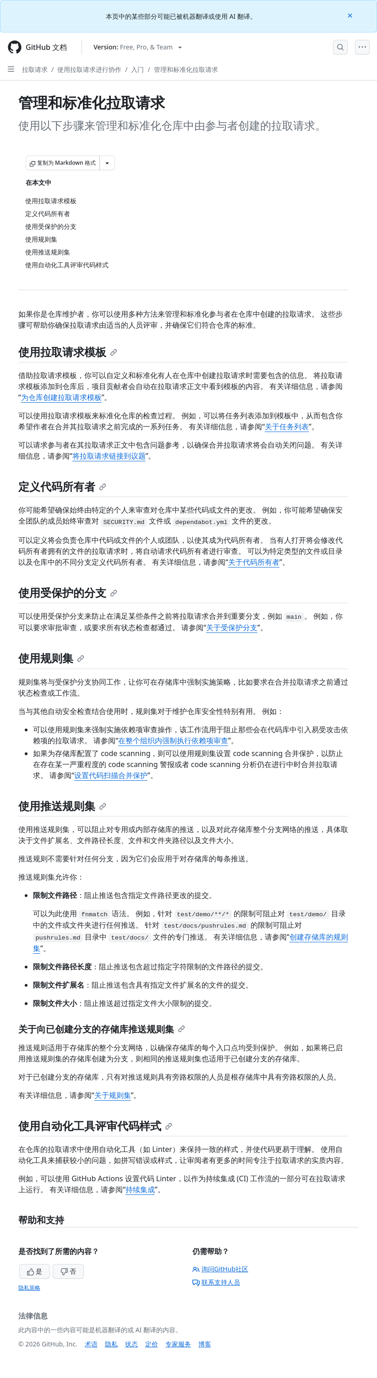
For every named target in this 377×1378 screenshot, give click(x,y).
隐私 (111, 1344)
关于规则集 (112, 1095)
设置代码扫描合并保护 (111, 775)
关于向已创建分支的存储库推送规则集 (101, 1029)
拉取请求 (35, 69)
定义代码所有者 (62, 486)
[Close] (351, 15)
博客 (204, 1344)
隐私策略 (29, 1288)
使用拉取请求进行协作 (89, 69)
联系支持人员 (216, 1282)
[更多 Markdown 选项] (107, 163)
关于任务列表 (287, 427)
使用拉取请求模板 (67, 351)
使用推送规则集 (62, 805)
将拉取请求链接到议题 (109, 456)
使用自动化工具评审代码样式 (95, 1125)
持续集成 (140, 1189)
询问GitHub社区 (220, 1269)
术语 (91, 1344)
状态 (131, 1344)
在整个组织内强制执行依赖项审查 (173, 740)
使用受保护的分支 (67, 592)
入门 (137, 69)
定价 (151, 1344)
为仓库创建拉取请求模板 (61, 397)
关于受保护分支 (231, 627)
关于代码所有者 (253, 562)
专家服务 (178, 1344)
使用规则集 (51, 657)
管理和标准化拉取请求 (186, 69)
